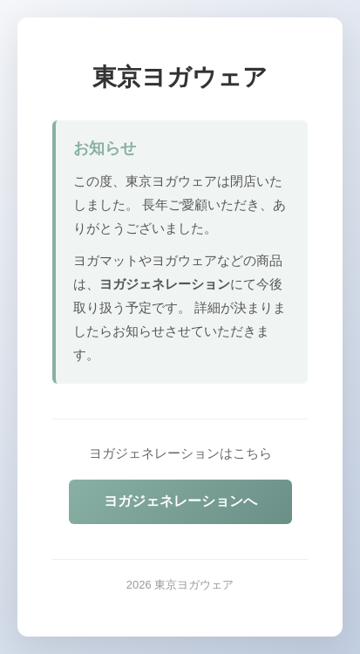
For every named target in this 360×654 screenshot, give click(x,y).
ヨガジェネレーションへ (180, 501)
